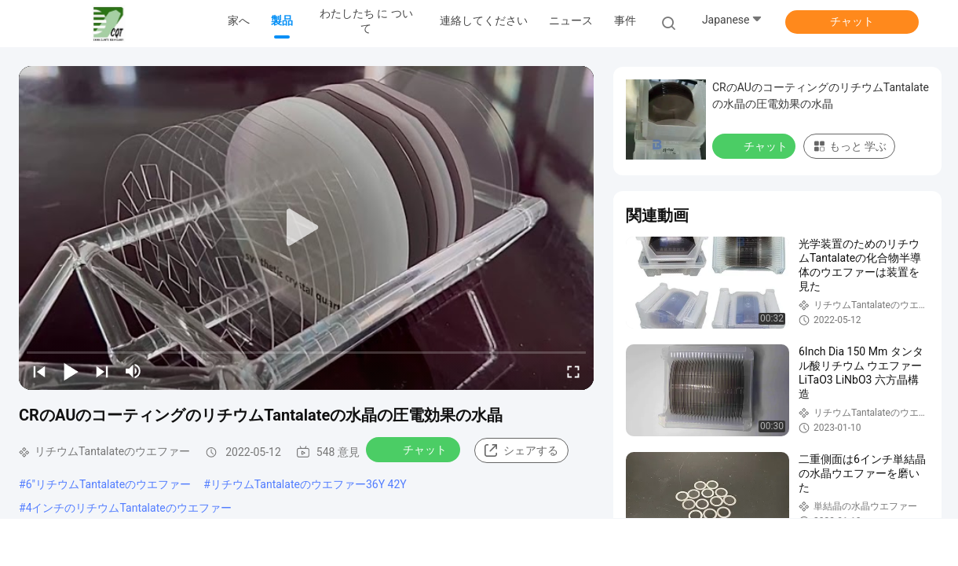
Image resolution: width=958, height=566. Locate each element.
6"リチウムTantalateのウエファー (109, 484)
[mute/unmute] (133, 371)
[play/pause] (70, 371)
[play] (306, 228)
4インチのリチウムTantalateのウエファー (129, 508)
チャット (852, 21)
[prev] (39, 371)
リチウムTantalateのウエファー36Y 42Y (308, 484)
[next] (102, 371)
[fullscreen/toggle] (573, 371)
